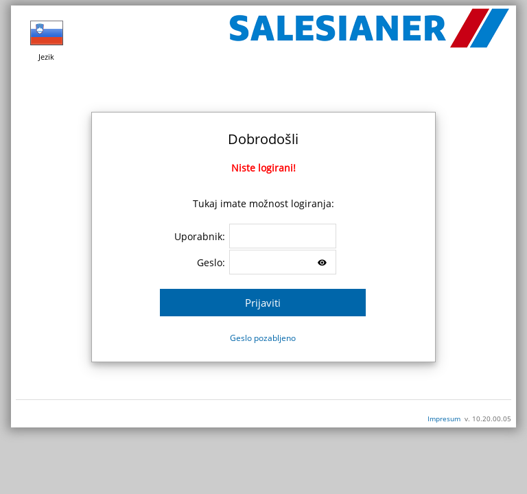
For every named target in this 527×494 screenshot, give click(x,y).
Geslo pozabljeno (263, 338)
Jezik (46, 39)
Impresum (444, 418)
